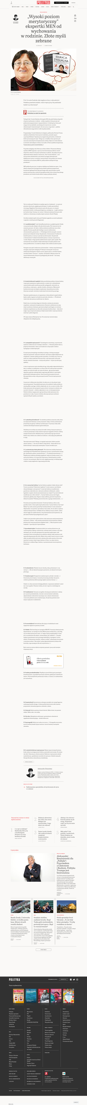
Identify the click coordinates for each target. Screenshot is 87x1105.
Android (49, 1086)
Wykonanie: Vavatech (56, 1100)
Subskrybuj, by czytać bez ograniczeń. (36, 113)
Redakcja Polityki (13, 1080)
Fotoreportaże (66, 1025)
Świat (27, 7)
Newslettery (66, 1021)
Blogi (47, 7)
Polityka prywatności (32, 1085)
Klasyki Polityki (67, 1036)
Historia (65, 1027)
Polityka (11, 1021)
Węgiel (28, 1025)
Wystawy (29, 1048)
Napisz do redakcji (13, 1085)
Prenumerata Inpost (52, 988)
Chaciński (47, 1027)
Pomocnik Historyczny (14, 1025)
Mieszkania (30, 1021)
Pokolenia (63, 7)
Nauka (42, 7)
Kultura (37, 7)
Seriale (29, 1046)
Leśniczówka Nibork (26, 1100)
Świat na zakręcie (49, 1044)
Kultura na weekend (50, 1042)
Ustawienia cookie (31, 1093)
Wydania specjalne (13, 1023)
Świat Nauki (12, 1031)
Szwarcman (48, 1023)
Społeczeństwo (43, 12)
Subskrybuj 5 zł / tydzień (61, 2)
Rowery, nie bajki (49, 1052)
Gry (28, 1052)
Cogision (45, 1100)
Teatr (28, 1050)
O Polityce (11, 1090)
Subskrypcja (63, 988)
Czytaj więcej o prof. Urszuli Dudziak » (33, 154)
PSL (10, 1050)
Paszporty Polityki (31, 1054)
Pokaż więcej (43, 959)
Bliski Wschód (12, 1071)
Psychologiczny (49, 1050)
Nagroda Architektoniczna (33, 1056)
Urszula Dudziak (28, 771)
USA (10, 1069)
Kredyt (28, 1029)
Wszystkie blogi (49, 1031)
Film (28, 1044)
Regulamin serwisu (31, 1080)
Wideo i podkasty (55, 7)
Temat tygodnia (49, 1039)
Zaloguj (73, 2)
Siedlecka (47, 1021)
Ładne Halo (49, 1100)
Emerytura (29, 1027)
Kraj (23, 7)
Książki (29, 1039)
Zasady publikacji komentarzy (34, 1083)
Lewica (11, 1048)
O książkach (48, 1046)
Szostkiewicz (48, 1025)
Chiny (10, 1075)
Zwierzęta (65, 1038)
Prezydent (11, 1056)
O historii (47, 1048)
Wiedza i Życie (12, 1029)
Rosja (10, 1073)
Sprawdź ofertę (58, 675)
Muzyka (29, 1042)
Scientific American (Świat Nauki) (33, 1069)
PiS (10, 1046)
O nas (64, 1046)
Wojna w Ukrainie (13, 1065)
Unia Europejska (13, 1067)
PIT (28, 1023)
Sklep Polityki (66, 1048)
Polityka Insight (16, 1100)
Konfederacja (12, 1054)
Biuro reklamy (12, 1083)
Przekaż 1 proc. (66, 1031)
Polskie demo (48, 1054)
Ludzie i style (66, 1023)
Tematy (64, 1044)
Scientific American (14, 1027)
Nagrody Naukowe (31, 1075)
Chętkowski (48, 1029)
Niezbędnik (12, 1036)
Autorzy (65, 1042)
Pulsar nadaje (48, 1056)
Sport (64, 1034)
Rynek (32, 7)
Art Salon (29, 1059)
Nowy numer (16, 7)
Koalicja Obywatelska (14, 1044)
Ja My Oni (11, 1034)
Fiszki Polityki (65, 1086)
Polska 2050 (12, 1052)
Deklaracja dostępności (32, 1088)
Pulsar (28, 1067)
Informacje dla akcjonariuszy (34, 1090)
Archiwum (65, 1040)
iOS (45, 1086)
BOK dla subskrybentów (14, 1088)
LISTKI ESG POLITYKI (32, 1031)
